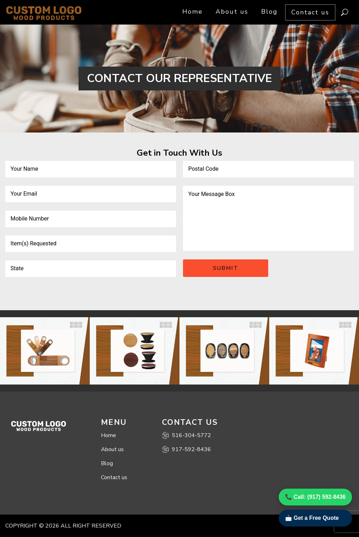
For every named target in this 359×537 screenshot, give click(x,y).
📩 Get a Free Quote (312, 518)
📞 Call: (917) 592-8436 (315, 497)
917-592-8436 (186, 449)
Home (192, 11)
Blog (269, 11)
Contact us (310, 12)
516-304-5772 (186, 435)
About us (232, 11)
